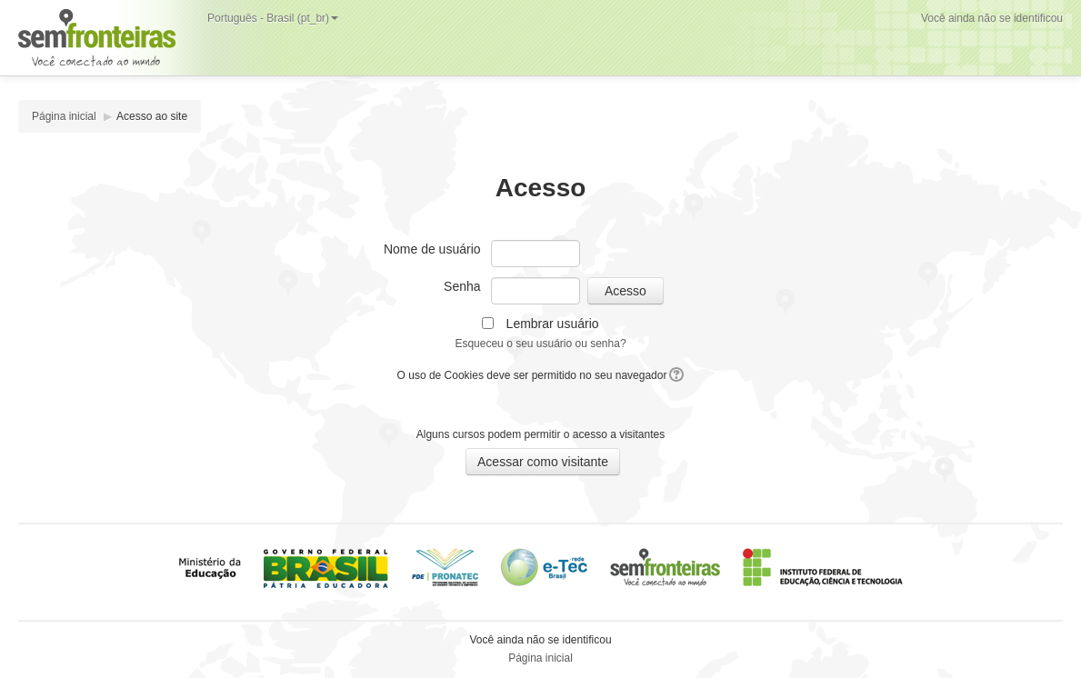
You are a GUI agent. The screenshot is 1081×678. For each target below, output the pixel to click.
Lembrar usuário (552, 323)
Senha (462, 286)
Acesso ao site (151, 116)
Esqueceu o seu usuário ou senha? (540, 343)
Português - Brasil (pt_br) (272, 18)
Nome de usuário (432, 249)
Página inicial (64, 116)
